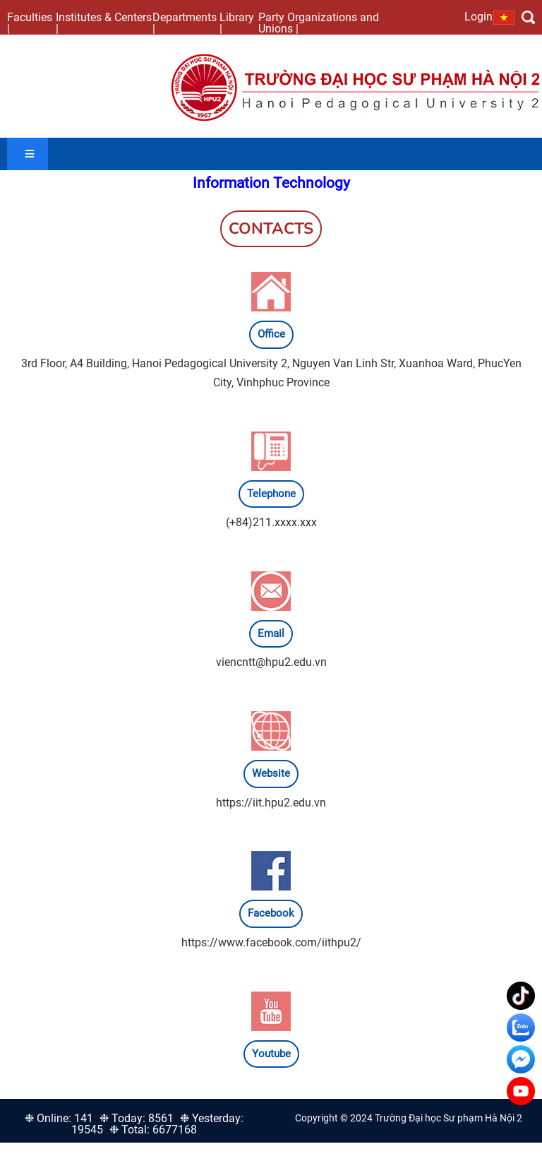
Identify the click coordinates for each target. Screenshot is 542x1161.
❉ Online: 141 (59, 1118)
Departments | (184, 23)
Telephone (271, 493)
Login (478, 16)
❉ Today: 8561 (137, 1118)
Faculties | (29, 23)
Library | (236, 23)
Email (271, 633)
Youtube (271, 1053)
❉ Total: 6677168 (153, 1129)
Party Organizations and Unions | (318, 23)
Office (271, 334)
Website (271, 773)
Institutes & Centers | (104, 23)
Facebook (271, 913)
